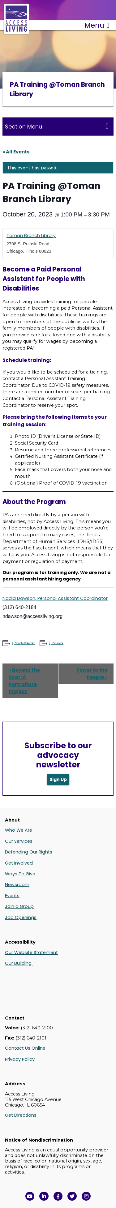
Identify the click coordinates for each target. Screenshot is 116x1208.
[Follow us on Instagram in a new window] (86, 1196)
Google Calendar (24, 643)
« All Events (16, 152)
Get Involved (19, 863)
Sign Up (58, 779)
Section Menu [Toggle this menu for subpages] (57, 126)
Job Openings (21, 917)
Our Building (19, 963)
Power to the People (91, 673)
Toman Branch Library (31, 235)
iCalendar (57, 643)
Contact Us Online (25, 1048)
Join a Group (19, 906)
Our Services (18, 841)
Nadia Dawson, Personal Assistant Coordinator (55, 598)
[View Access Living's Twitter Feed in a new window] (72, 1196)
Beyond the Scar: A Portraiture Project (24, 681)
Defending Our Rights (28, 852)
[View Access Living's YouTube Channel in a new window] (30, 1196)
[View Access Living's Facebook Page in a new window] (58, 1196)
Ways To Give (20, 874)
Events (12, 896)
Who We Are (18, 830)
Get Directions (21, 1115)
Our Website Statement (31, 952)
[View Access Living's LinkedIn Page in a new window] (44, 1196)
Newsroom (17, 884)
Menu (96, 25)
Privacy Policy (20, 1059)
